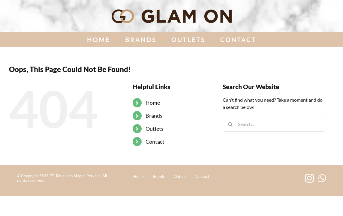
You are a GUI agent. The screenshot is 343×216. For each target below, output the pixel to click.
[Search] (230, 124)
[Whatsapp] (322, 178)
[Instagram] (309, 178)
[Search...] (274, 124)
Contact (155, 141)
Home (153, 102)
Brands (154, 115)
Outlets (155, 128)
